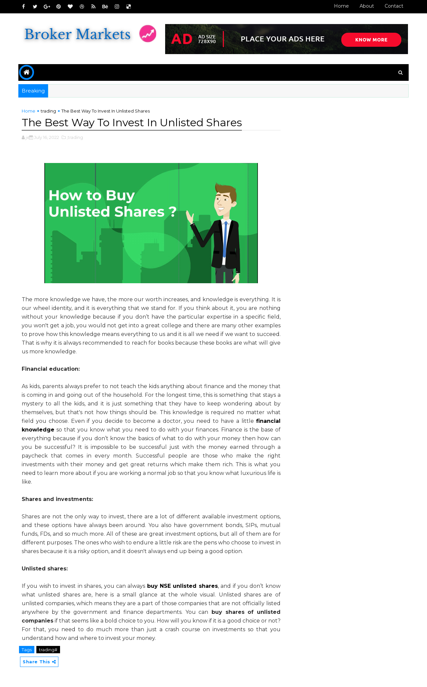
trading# (48, 649)
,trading (75, 137)
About (367, 6)
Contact (394, 6)
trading (48, 111)
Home (341, 6)
